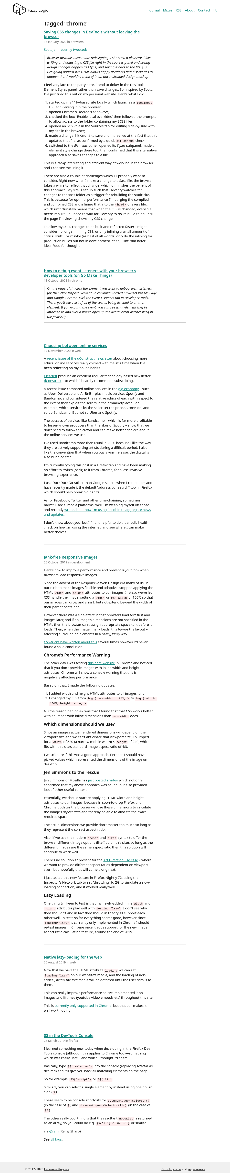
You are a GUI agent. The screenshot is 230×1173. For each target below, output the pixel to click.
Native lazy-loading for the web (73, 955)
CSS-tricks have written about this (70, 641)
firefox (73, 1038)
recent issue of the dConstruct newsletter (79, 357)
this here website (101, 662)
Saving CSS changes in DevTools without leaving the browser (92, 34)
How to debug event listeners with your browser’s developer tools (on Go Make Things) (90, 272)
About (190, 10)
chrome (76, 280)
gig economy (128, 388)
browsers (77, 42)
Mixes (167, 10)
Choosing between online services (75, 344)
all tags (56, 1136)
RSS (178, 10)
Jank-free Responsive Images (71, 556)
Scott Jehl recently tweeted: (65, 49)
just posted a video (103, 778)
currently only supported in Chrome (83, 1003)
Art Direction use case (120, 858)
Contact (204, 10)
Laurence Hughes (56, 1166)
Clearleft (50, 375)
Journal (154, 10)
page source (196, 1166)
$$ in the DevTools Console (68, 1033)
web (78, 350)
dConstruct (52, 380)
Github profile (171, 1166)
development (80, 562)
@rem (54, 1128)
